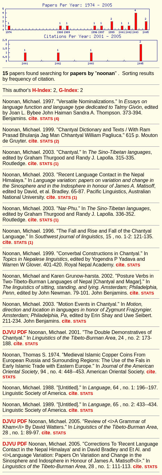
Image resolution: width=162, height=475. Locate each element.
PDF (22, 332)
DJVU (9, 332)
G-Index (68, 90)
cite (33, 118)
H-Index (41, 90)
